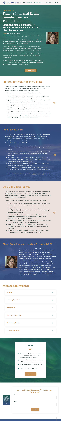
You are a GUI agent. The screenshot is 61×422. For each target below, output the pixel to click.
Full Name (17, 395)
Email (15, 402)
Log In (56, 2)
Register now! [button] (30, 70)
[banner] (37, 262)
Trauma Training (39, 2)
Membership (49, 2)
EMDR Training (28, 2)
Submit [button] (35, 410)
